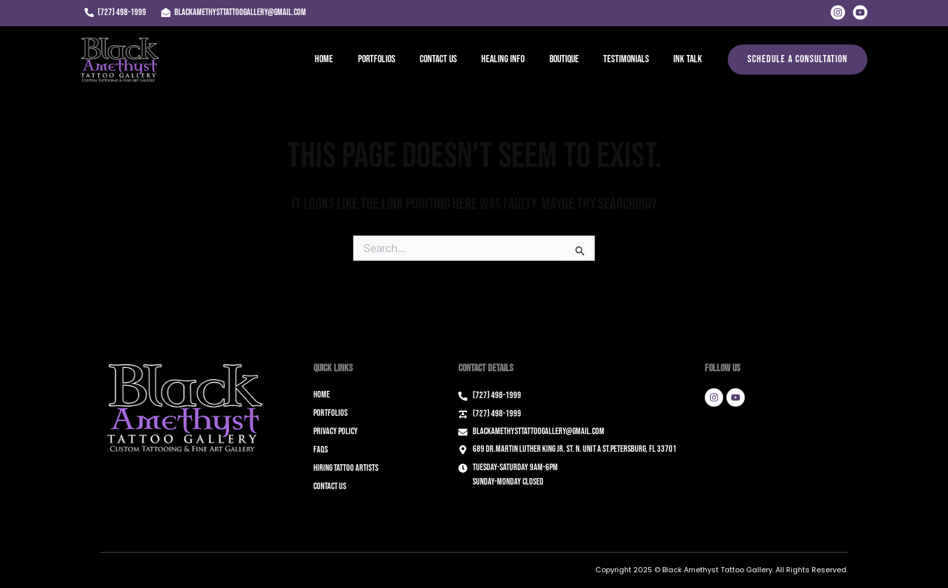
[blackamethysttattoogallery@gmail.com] (233, 12)
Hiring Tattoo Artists (345, 467)
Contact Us (454, 59)
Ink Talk (689, 59)
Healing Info (515, 59)
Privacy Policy (335, 431)
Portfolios (395, 59)
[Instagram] (838, 12)
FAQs (320, 449)
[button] (797, 60)
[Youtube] (860, 12)
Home (347, 59)
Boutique (572, 59)
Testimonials (631, 59)
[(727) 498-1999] (115, 12)
